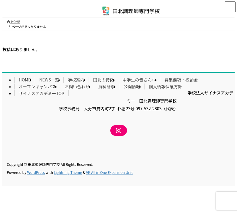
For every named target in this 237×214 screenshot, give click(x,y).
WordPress (36, 172)
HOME (25, 80)
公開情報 (131, 86)
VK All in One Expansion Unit (109, 172)
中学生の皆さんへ (139, 80)
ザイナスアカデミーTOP (41, 93)
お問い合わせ (77, 86)
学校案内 (76, 80)
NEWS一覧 (49, 80)
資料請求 (106, 86)
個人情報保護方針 (165, 86)
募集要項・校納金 (181, 80)
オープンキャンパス (37, 86)
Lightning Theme (68, 172)
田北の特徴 (103, 80)
